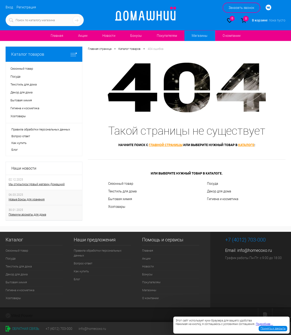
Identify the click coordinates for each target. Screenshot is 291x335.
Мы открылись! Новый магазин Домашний (37, 184)
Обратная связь (22, 329)
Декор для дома (219, 191)
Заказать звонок (241, 8)
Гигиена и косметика (222, 199)
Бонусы (136, 36)
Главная (57, 36)
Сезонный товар (120, 183)
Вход (9, 7)
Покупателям (167, 36)
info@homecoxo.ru (254, 250)
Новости (108, 36)
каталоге (246, 145)
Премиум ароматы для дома (27, 214)
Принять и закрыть (273, 328)
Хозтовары (116, 207)
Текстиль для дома (122, 191)
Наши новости (23, 168)
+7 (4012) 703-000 (59, 329)
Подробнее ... (264, 324)
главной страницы (166, 145)
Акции (82, 36)
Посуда (212, 183)
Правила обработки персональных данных (40, 129)
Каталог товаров (44, 54)
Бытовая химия (120, 199)
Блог (14, 149)
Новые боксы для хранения (27, 199)
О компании (232, 36)
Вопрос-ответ (20, 136)
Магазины (199, 36)
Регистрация (26, 7)
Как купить (19, 143)
